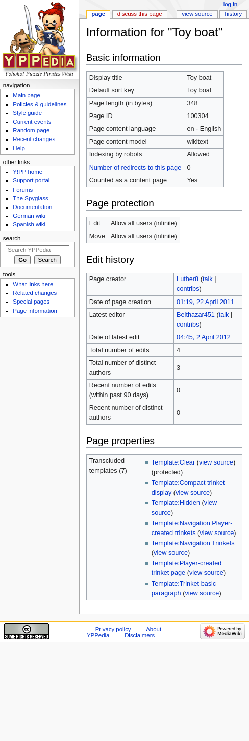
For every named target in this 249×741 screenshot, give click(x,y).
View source (197, 14)
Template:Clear (173, 462)
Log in (230, 4)
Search (12, 238)
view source (216, 462)
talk (208, 279)
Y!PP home (27, 172)
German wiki (29, 216)
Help (19, 148)
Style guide (27, 113)
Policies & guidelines (39, 104)
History (233, 14)
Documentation (32, 207)
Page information (35, 311)
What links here (33, 284)
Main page (26, 95)
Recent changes (34, 139)
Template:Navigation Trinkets (193, 543)
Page (98, 14)
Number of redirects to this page (135, 167)
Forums (23, 190)
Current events (32, 122)
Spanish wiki (29, 224)
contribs (188, 288)
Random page (31, 130)
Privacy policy (113, 629)
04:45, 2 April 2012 (204, 337)
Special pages (31, 301)
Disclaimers (139, 635)
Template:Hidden (176, 502)
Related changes (35, 293)
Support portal (31, 180)
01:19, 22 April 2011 (205, 302)
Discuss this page (139, 14)
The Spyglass (30, 198)
